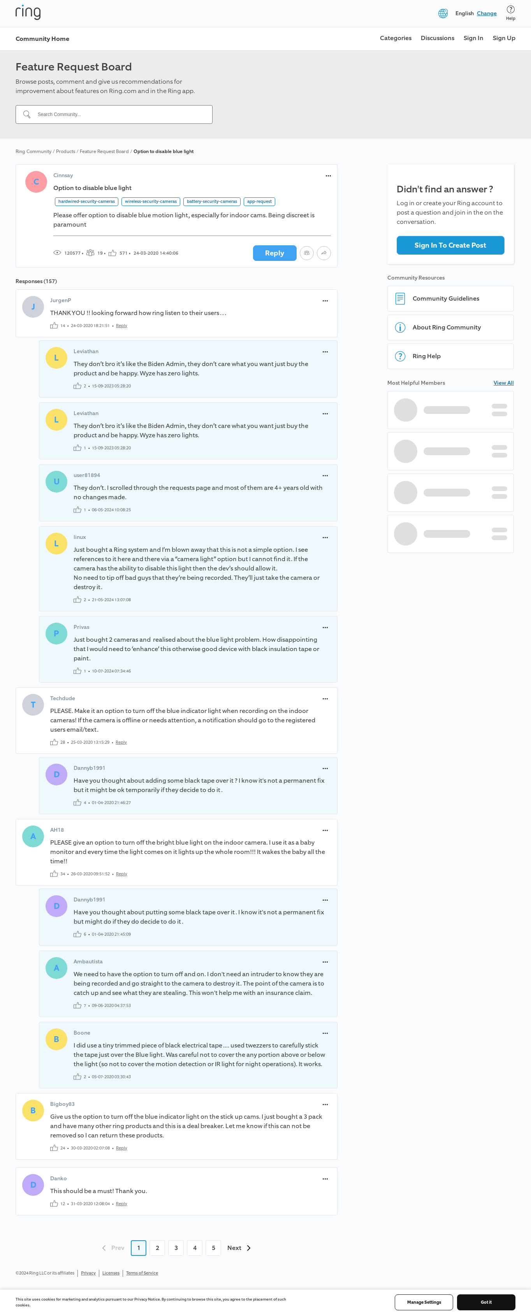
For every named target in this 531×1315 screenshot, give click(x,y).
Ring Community (33, 151)
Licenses (111, 1273)
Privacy (88, 1273)
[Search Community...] (119, 114)
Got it (486, 1302)
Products (65, 151)
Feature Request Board (104, 151)
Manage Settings (424, 1302)
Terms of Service (142, 1273)
